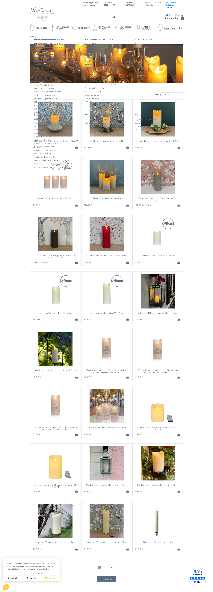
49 (139, 491)
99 (36, 205)
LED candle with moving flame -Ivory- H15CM (106, 141)
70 (37, 491)
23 (139, 549)
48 (88, 319)
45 (36, 319)
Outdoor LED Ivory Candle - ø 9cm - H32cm (106, 542)
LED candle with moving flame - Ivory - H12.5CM (55, 141)
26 (147, 205)
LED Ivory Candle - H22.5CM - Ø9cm (106, 313)
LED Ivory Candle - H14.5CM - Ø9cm (157, 256)
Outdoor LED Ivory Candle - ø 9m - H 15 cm (106, 485)
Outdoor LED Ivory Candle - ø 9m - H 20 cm (157, 485)
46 (88, 491)
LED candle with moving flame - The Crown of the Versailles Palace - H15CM (55, 429)
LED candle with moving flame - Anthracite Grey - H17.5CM (55, 257)
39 (87, 147)
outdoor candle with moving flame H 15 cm (55, 370)
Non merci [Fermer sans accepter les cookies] (12, 578)
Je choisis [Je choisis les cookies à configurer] (31, 578)
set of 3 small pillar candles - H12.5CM (55, 198)
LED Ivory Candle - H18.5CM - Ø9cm (55, 313)
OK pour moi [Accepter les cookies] (50, 578)
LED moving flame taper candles (157, 542)
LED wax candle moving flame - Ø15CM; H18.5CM (157, 429)
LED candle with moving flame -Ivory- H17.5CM (157, 141)
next (111, 567)
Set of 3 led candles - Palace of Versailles (106, 428)
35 (36, 147)
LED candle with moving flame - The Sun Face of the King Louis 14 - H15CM (106, 371)
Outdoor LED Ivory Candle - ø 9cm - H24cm (55, 542)
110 (88, 205)
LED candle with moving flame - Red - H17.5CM (106, 256)
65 (88, 434)
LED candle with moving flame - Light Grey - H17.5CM (157, 199)
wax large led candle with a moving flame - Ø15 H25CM (55, 486)
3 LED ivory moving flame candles (106, 198)
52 (37, 549)
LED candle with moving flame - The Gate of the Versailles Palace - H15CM (158, 371)
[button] (5, 587)
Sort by (157, 95)
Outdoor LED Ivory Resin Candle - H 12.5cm (157, 313)
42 (139, 262)
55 (139, 434)
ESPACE (172, 5)
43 (139, 147)
